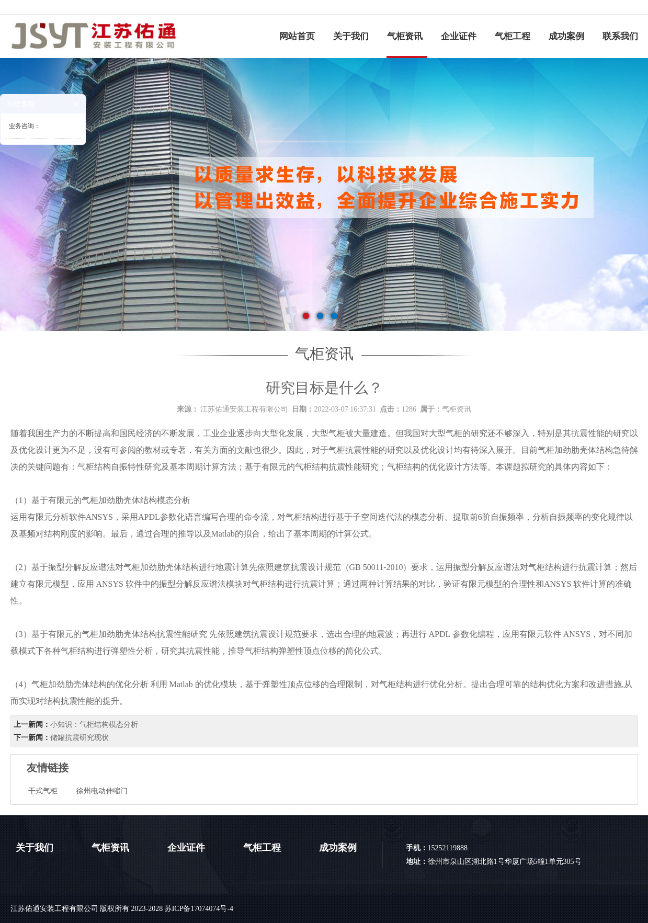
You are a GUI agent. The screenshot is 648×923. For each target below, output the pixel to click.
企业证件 (458, 36)
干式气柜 (43, 791)
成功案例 (566, 36)
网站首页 (297, 36)
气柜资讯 (405, 36)
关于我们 (351, 36)
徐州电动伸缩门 (102, 791)
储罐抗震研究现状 (79, 738)
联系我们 (620, 36)
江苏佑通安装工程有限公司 (244, 409)
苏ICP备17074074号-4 (199, 909)
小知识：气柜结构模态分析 (94, 724)
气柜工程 (512, 36)
